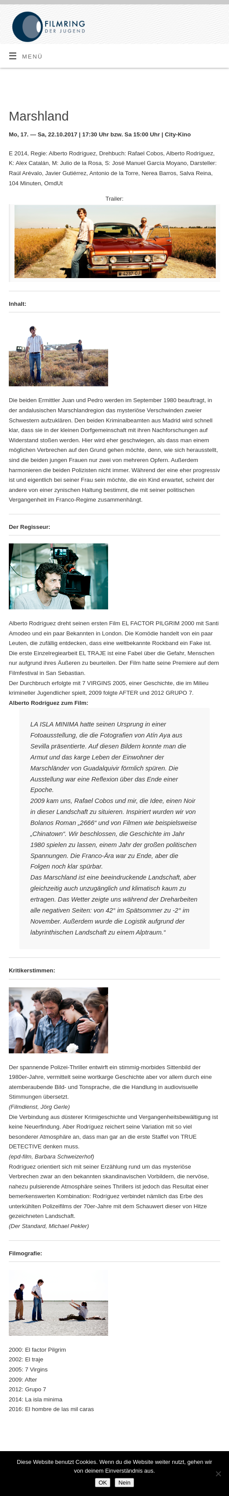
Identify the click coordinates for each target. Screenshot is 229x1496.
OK (102, 1482)
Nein (124, 1482)
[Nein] (218, 1473)
